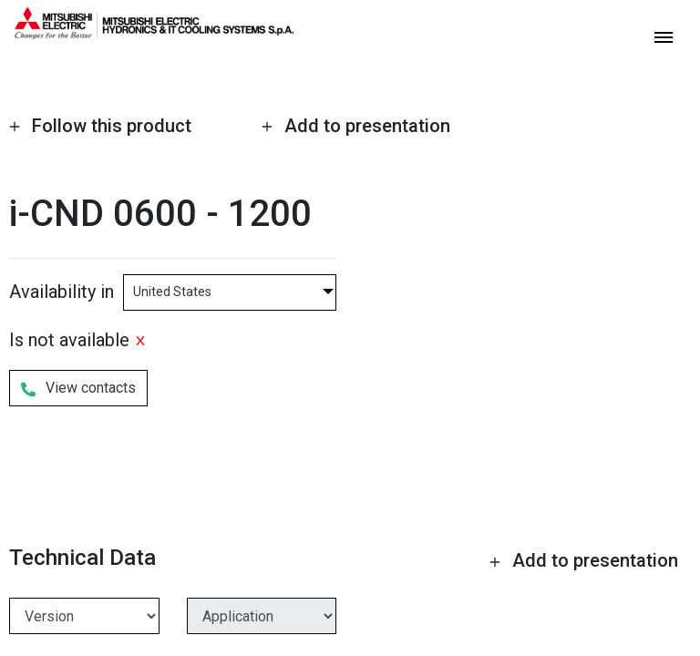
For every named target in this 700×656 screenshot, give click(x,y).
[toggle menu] (663, 36)
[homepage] (154, 32)
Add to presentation (355, 126)
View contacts (78, 386)
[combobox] (229, 291)
